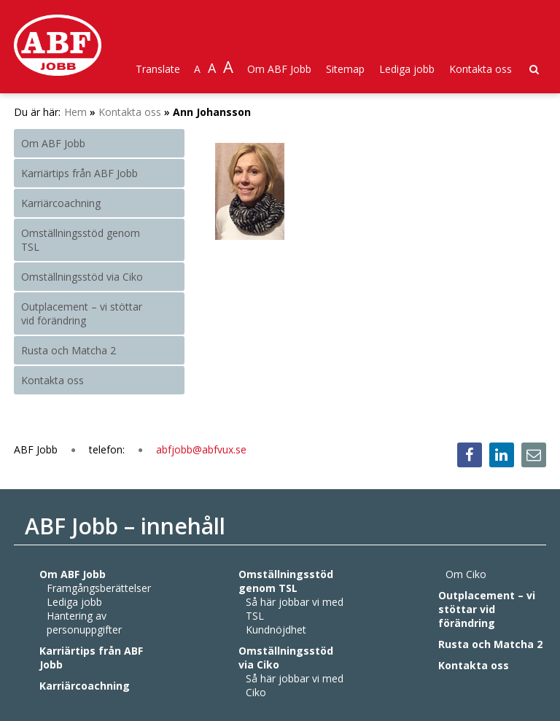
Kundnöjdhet (276, 629)
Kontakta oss (480, 69)
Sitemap (345, 69)
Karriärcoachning (61, 203)
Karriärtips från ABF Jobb (79, 173)
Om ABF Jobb (279, 69)
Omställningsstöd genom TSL (80, 240)
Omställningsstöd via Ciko (82, 277)
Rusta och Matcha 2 (68, 350)
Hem (75, 112)
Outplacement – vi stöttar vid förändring (81, 313)
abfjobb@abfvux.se (201, 449)
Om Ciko (466, 574)
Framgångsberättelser (99, 588)
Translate (158, 69)
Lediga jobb (407, 69)
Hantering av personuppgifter (84, 622)
